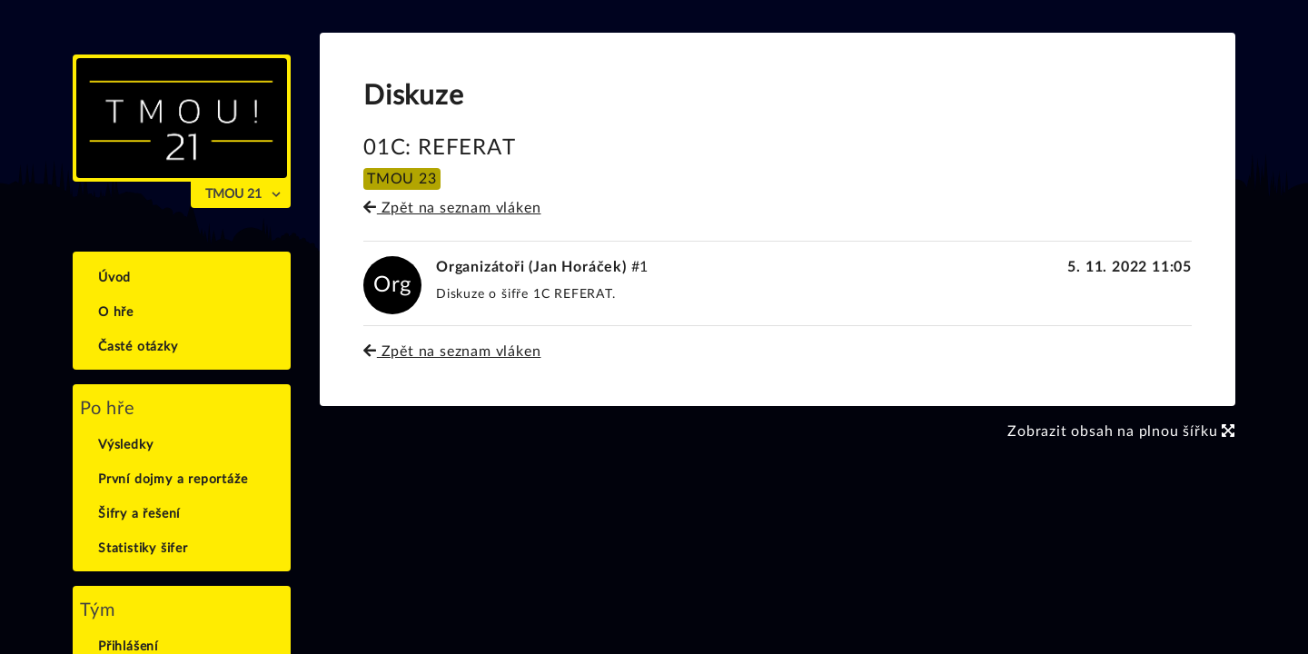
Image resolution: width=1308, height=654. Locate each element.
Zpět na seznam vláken (451, 208)
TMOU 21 (233, 194)
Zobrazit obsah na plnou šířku (1121, 431)
